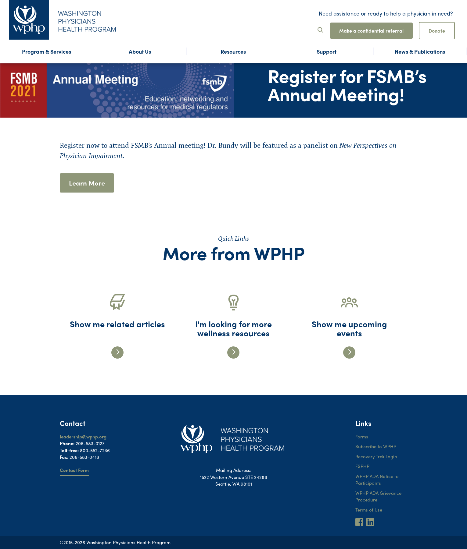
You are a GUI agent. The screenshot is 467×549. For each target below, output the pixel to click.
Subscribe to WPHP (375, 446)
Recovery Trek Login (376, 456)
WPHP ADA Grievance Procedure (378, 496)
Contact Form (74, 470)
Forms (361, 436)
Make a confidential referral (371, 30)
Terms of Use (368, 509)
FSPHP (362, 466)
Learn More (87, 183)
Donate (437, 30)
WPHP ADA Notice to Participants (377, 480)
